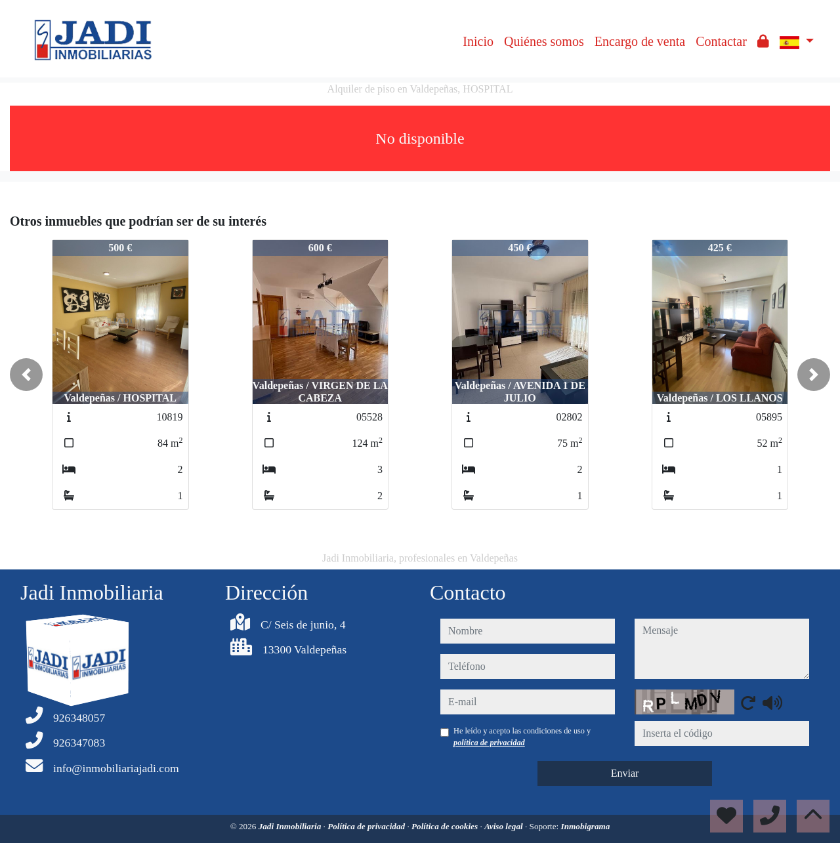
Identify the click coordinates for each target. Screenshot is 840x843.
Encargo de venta (640, 41)
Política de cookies (445, 826)
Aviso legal (504, 826)
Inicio (478, 41)
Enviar (625, 773)
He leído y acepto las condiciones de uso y (522, 736)
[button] (26, 374)
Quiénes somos (544, 41)
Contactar (721, 41)
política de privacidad (489, 742)
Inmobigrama (585, 826)
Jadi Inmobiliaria (291, 826)
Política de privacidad (367, 826)
